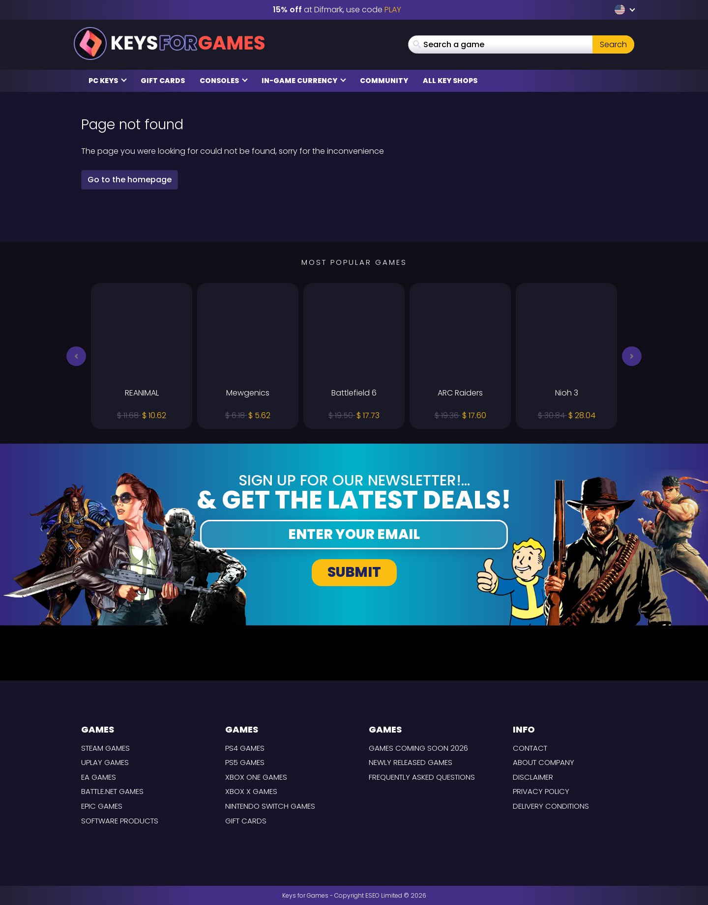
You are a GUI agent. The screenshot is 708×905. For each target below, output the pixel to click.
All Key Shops (450, 80)
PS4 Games (245, 748)
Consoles (224, 80)
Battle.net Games (112, 791)
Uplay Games (105, 762)
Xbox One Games (256, 777)
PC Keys (107, 80)
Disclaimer (533, 777)
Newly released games (410, 762)
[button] (76, 356)
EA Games (98, 777)
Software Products (119, 821)
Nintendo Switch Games (270, 806)
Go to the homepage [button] (130, 179)
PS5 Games (245, 762)
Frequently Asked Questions (422, 777)
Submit (354, 572)
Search (613, 44)
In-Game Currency (304, 80)
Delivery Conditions (551, 806)
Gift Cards (163, 80)
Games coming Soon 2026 (418, 748)
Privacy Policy (541, 791)
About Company (543, 762)
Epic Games (101, 806)
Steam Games (105, 748)
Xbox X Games (251, 791)
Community (384, 80)
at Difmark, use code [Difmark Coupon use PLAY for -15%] (337, 9)
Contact (530, 748)
